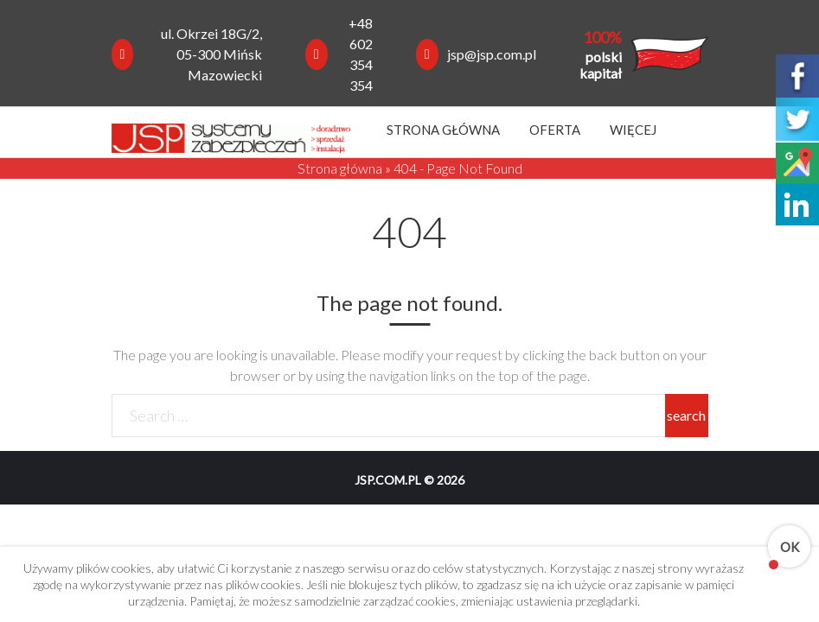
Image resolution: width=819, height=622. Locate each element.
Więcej (633, 129)
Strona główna (443, 129)
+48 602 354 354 (361, 54)
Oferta (554, 129)
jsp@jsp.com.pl (491, 54)
